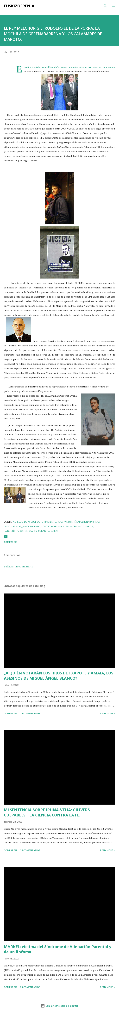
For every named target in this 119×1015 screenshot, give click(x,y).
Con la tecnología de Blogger (59, 1005)
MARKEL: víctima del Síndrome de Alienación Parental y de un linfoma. (57, 949)
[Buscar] (105, 6)
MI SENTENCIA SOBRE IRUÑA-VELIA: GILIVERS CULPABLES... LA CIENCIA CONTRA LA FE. (47, 812)
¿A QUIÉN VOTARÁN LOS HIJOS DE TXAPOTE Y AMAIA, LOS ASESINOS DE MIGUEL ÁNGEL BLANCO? (58, 675)
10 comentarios (30, 713)
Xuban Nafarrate (49, 530)
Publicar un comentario (18, 566)
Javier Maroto (31, 526)
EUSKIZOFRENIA (19, 5)
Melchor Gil (86, 526)
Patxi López (11, 530)
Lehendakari (49, 526)
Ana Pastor (65, 521)
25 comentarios (30, 987)
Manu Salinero (67, 526)
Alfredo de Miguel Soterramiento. (35, 521)
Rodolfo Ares (28, 530)
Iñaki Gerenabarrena (87, 521)
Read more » (107, 713)
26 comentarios (30, 850)
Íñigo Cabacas (12, 526)
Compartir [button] (10, 541)
